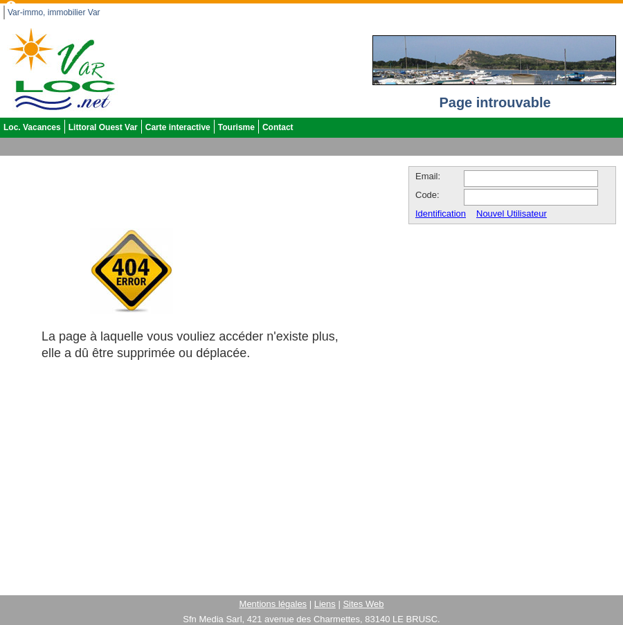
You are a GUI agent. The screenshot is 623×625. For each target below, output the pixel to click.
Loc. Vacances (32, 124)
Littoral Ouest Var (103, 124)
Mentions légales (273, 600)
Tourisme (236, 124)
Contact (278, 124)
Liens (325, 600)
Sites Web (363, 600)
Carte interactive (177, 124)
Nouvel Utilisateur (511, 210)
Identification (440, 210)
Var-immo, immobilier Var (54, 9)
